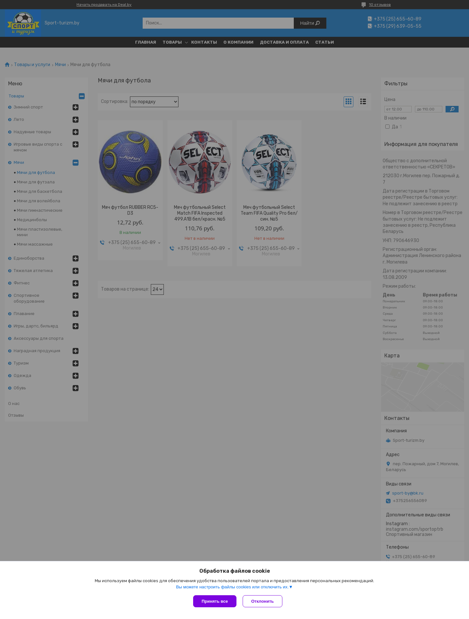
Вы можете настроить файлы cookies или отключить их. (232, 586)
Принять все (215, 601)
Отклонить (262, 601)
